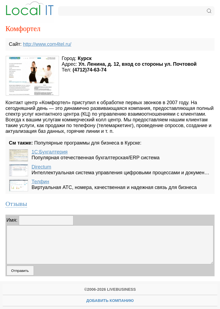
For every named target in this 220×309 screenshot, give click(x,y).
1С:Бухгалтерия (50, 152)
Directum (41, 167)
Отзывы (16, 203)
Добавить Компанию (110, 300)
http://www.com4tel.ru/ (47, 44)
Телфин (40, 181)
